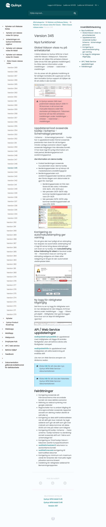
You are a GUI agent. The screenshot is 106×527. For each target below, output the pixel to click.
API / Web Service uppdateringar (88, 62)
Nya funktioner (87, 30)
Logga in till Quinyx (55, 5)
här (46, 366)
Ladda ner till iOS (69, 5)
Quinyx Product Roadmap (12, 323)
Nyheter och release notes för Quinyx (14, 34)
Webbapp (9, 329)
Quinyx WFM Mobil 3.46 (53, 502)
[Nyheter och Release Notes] (56, 22)
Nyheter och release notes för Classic (14, 56)
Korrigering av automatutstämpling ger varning (91, 49)
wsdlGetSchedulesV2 (47, 445)
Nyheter (9, 318)
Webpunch (9, 337)
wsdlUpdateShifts (41, 348)
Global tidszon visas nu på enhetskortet (92, 34)
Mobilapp (9, 333)
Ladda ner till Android (85, 5)
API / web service (12, 346)
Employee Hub (11, 341)
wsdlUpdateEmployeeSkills (45, 337)
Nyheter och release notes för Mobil (14, 49)
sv (96, 5)
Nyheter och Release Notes (13, 27)
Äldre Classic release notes (15, 62)
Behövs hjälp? (11, 350)
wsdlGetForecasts (45, 450)
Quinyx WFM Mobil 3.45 (53, 499)
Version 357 (53, 506)
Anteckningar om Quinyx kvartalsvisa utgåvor (13, 41)
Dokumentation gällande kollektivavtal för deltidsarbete (14, 365)
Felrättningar (86, 66)
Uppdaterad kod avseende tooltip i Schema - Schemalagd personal (92, 41)
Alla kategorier (38, 22)
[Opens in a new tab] (53, 518)
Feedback (9, 354)
